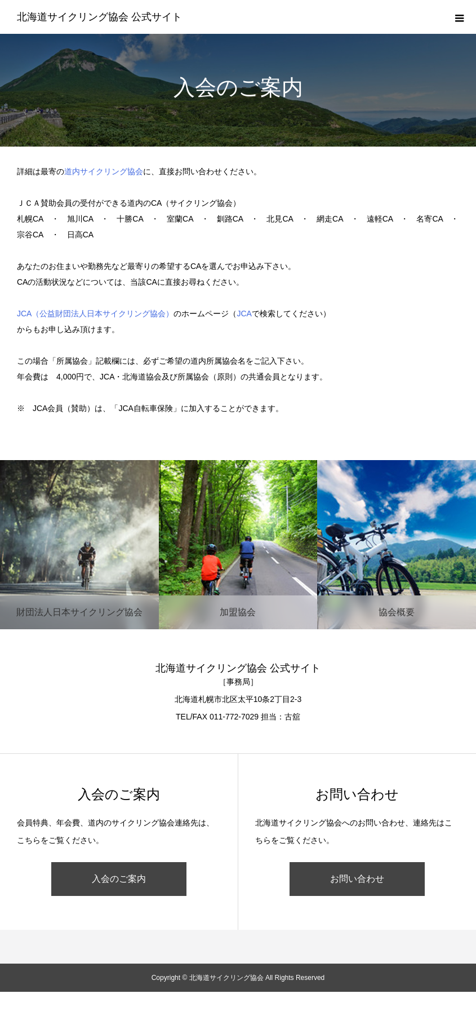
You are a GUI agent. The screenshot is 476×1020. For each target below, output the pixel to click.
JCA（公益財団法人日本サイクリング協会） (95, 313)
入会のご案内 (119, 879)
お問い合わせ (357, 879)
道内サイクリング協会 (103, 171)
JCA (244, 313)
